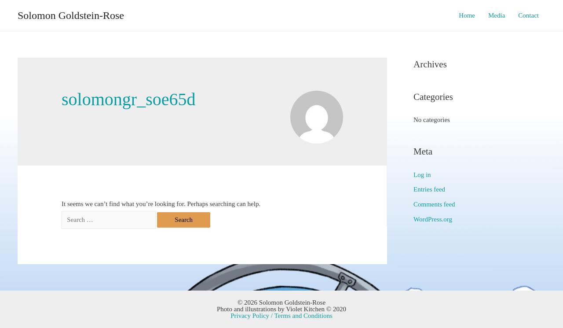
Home (467, 15)
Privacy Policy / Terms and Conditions (281, 315)
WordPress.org (432, 219)
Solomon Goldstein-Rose (71, 15)
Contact (528, 15)
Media (496, 15)
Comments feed (434, 204)
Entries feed (429, 189)
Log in (422, 174)
